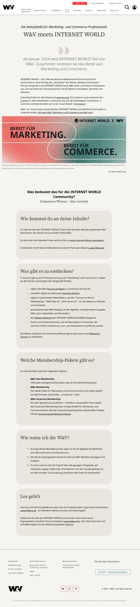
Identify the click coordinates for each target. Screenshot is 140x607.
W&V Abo (80, 3)
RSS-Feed (35, 575)
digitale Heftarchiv (43, 317)
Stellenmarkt (97, 3)
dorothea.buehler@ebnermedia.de (54, 414)
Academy (77, 11)
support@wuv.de (96, 247)
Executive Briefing (26, 10)
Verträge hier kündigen (71, 566)
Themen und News (55, 288)
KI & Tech (67, 10)
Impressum (14, 565)
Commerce (56, 11)
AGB (32, 571)
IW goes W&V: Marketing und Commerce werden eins (65, 112)
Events (88, 11)
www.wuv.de (62, 97)
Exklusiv (114, 11)
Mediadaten (70, 561)
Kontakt (13, 561)
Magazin (102, 11)
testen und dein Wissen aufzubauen (87, 240)
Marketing (40, 11)
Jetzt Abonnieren (113, 572)
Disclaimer (15, 569)
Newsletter (115, 3)
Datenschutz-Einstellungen (39, 566)
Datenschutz (38, 561)
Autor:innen (16, 573)
